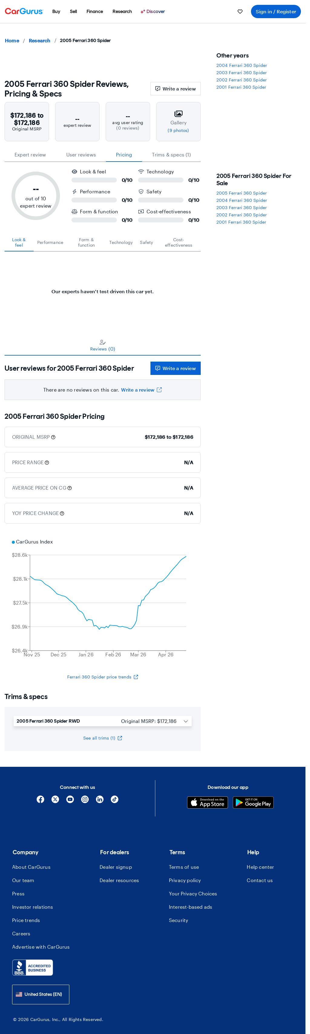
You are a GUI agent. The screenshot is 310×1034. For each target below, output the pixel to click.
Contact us (260, 880)
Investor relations (32, 907)
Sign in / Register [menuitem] (276, 11)
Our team (23, 880)
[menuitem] (56, 11)
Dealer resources (119, 880)
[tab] (19, 242)
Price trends (26, 920)
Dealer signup (116, 867)
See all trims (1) (102, 737)
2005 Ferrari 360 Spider (241, 192)
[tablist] (103, 154)
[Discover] (153, 11)
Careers (21, 933)
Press (18, 893)
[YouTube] (70, 801)
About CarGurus (31, 867)
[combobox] (40, 994)
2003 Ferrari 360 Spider (241, 72)
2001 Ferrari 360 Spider (241, 87)
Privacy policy (185, 880)
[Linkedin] (100, 801)
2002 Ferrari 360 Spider (241, 79)
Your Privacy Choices (193, 893)
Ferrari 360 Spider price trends (102, 676)
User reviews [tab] (81, 154)
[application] (103, 599)
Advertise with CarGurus (41, 947)
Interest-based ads (191, 907)
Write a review (175, 88)
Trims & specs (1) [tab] (171, 154)
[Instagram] (85, 801)
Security (178, 920)
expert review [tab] (30, 154)
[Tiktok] (114, 801)
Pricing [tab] (124, 154)
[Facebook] (40, 801)
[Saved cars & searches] (240, 11)
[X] (55, 801)
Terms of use (184, 867)
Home (12, 40)
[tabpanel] (103, 288)
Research (40, 40)
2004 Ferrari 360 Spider (241, 65)
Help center (260, 867)
